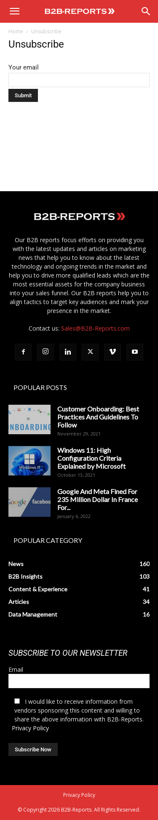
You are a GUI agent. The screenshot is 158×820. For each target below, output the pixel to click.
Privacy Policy (30, 728)
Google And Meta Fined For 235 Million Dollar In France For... (97, 499)
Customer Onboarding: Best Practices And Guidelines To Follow (98, 417)
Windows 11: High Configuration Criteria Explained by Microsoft (91, 458)
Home (15, 31)
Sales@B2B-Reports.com (95, 328)
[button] (14, 11)
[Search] (146, 11)
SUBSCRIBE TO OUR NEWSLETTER (67, 653)
